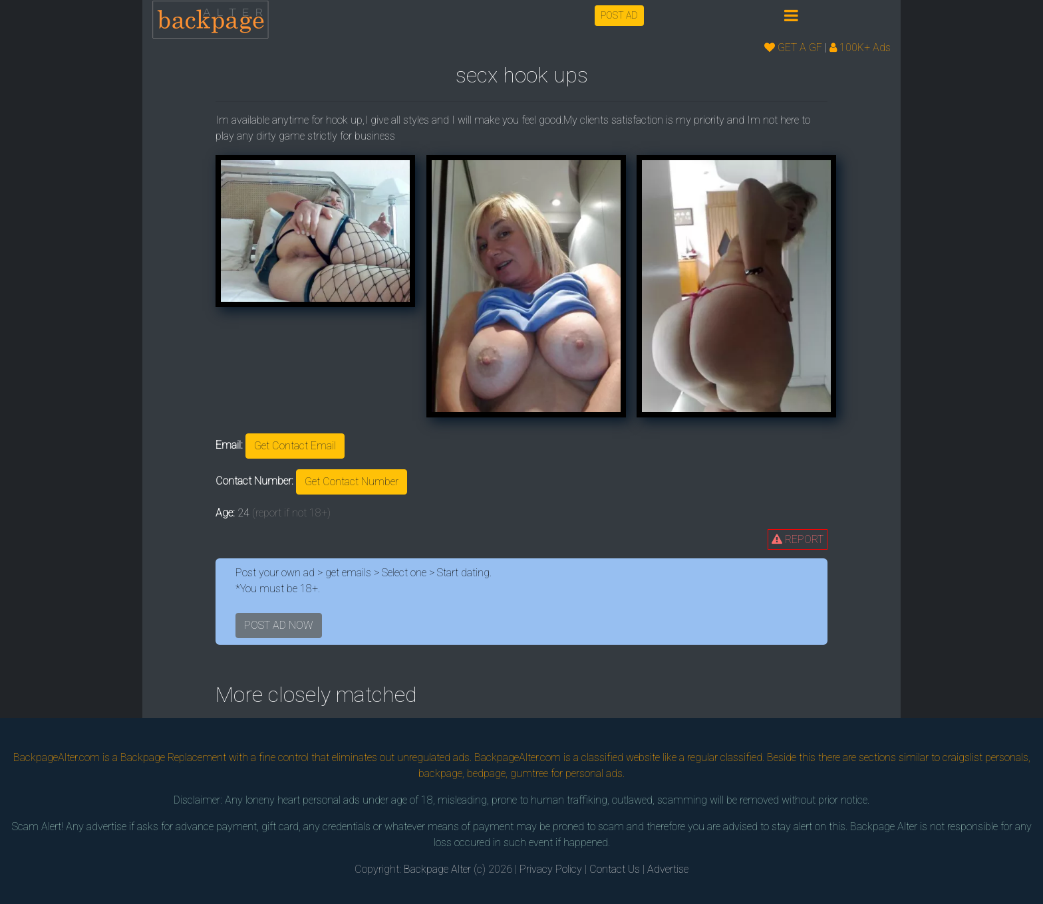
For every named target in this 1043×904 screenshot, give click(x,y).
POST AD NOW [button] (278, 625)
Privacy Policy (551, 869)
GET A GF (793, 47)
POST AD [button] (619, 15)
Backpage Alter (437, 869)
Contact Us (614, 869)
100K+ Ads (860, 47)
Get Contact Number (351, 481)
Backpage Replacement (173, 757)
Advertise (667, 869)
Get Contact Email (295, 445)
